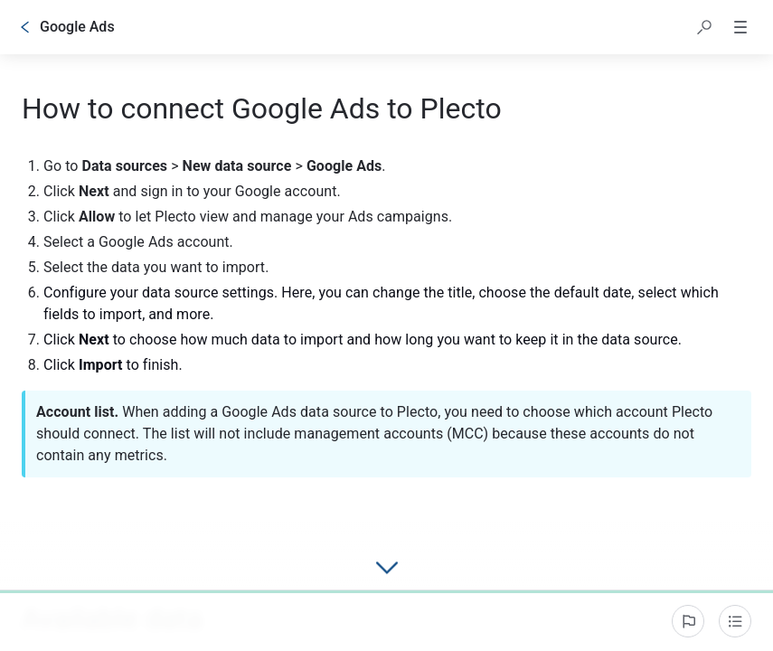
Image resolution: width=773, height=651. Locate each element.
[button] (704, 27)
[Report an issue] (688, 621)
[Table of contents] (735, 621)
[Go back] (25, 27)
